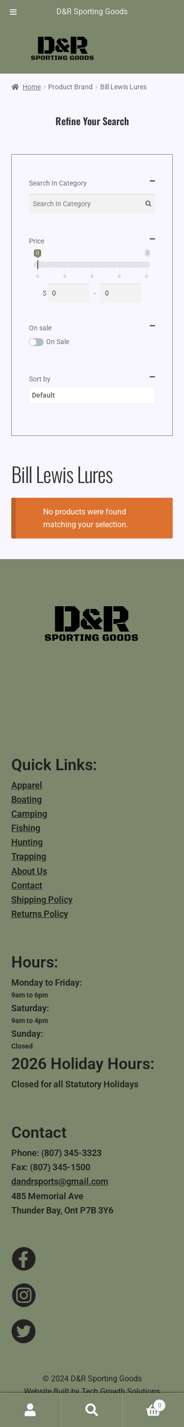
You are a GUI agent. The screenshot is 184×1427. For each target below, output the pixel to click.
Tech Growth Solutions (120, 1391)
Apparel (26, 785)
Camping (29, 813)
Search (92, 1410)
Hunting (27, 842)
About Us (29, 871)
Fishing (25, 828)
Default (43, 395)
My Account (30, 1410)
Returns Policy (39, 914)
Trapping (28, 856)
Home (32, 87)
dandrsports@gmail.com (59, 1181)
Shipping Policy (42, 899)
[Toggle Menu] (13, 12)
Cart (144, 1403)
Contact (26, 885)
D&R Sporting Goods (92, 11)
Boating (26, 799)
